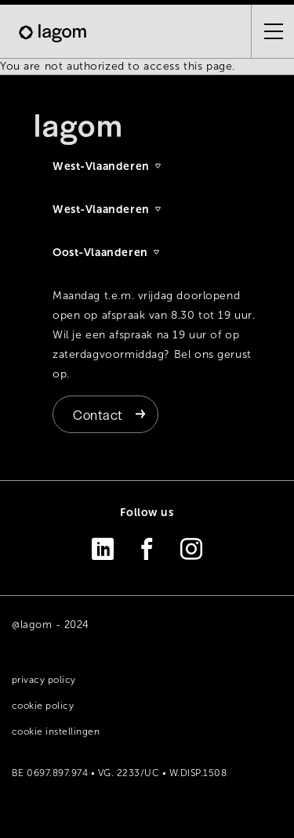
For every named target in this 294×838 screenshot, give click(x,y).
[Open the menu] (267, 31)
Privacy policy (44, 679)
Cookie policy (43, 705)
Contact (97, 414)
